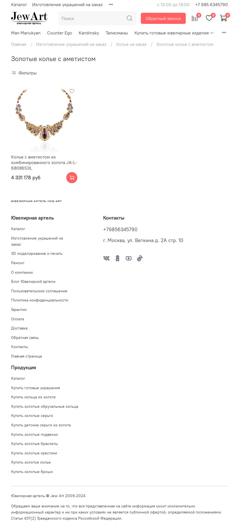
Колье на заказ (131, 44)
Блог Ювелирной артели (33, 281)
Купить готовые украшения (35, 387)
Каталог (19, 4)
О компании (22, 272)
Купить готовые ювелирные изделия (174, 33)
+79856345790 (120, 229)
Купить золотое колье (31, 462)
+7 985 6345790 (211, 4)
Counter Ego (59, 33)
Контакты (19, 346)
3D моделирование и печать (36, 253)
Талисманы (117, 33)
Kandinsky (89, 33)
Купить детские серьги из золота (41, 424)
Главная (18, 44)
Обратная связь (25, 337)
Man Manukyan (25, 33)
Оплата (17, 318)
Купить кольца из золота (33, 396)
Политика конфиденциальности (39, 300)
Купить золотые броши (32, 471)
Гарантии (19, 309)
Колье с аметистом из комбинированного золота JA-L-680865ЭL (44, 162)
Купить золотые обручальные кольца (44, 406)
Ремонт (17, 262)
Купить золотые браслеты (34, 443)
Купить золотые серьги (32, 415)
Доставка (19, 328)
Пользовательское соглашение (39, 290)
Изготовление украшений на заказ (67, 4)
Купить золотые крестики (34, 453)
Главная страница (26, 356)
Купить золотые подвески (34, 434)
